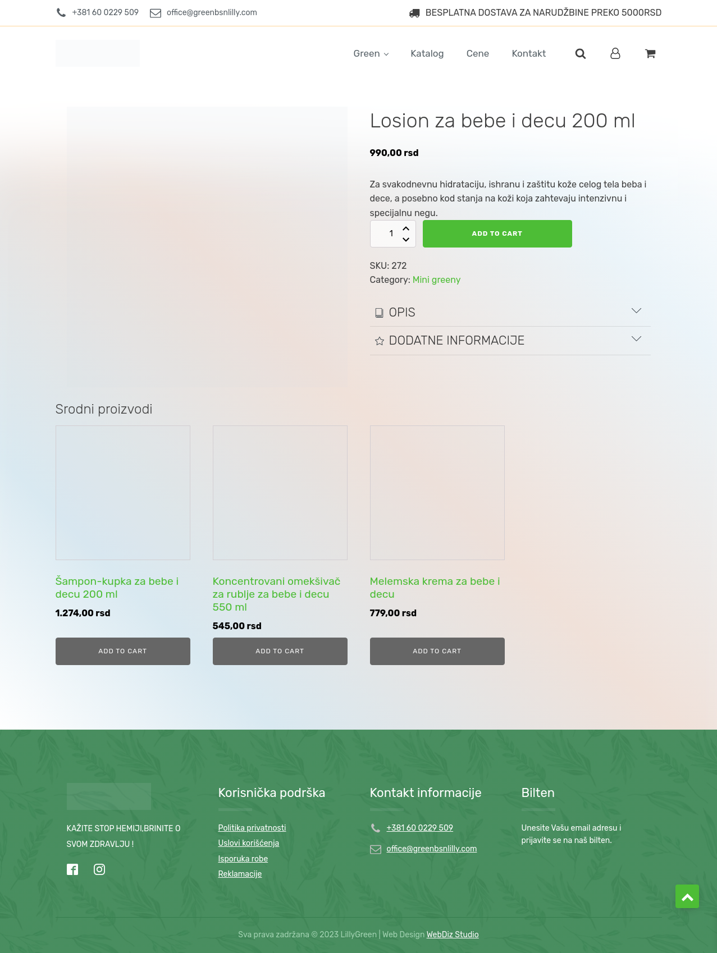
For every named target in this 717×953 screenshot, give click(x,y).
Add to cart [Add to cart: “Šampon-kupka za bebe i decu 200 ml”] (122, 651)
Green (367, 53)
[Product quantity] (398, 233)
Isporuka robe (243, 859)
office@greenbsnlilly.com (432, 849)
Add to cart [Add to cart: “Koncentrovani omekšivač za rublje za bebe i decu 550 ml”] (279, 651)
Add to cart (502, 233)
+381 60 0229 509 (420, 828)
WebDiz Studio (453, 935)
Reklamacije (240, 874)
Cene (478, 53)
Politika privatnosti (252, 828)
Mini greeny (437, 279)
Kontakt (529, 53)
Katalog (427, 53)
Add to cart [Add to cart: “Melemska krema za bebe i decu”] (437, 651)
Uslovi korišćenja (249, 843)
